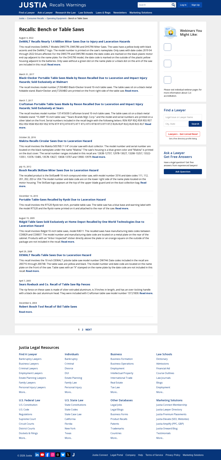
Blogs (159, 382)
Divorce (69, 368)
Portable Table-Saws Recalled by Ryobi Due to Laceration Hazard (62, 199)
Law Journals (163, 377)
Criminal (69, 363)
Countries (115, 433)
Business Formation (121, 359)
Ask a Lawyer (45, 12)
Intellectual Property (121, 373)
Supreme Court (27, 419)
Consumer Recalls (35, 18)
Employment (117, 368)
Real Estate (116, 382)
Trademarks (117, 428)
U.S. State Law (74, 400)
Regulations (25, 414)
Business (116, 354)
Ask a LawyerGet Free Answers (178, 155)
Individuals (72, 354)
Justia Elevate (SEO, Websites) (172, 419)
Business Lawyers (29, 363)
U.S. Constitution (28, 404)
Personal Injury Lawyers (32, 387)
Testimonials (163, 433)
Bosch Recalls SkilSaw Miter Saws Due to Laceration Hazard (58, 170)
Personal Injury (73, 387)
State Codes (71, 409)
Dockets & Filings (28, 433)
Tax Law (115, 387)
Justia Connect (100, 455)
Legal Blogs (117, 409)
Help (140, 455)
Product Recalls (118, 419)
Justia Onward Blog (167, 428)
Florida (68, 423)
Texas (68, 433)
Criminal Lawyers (28, 368)
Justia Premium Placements (171, 414)
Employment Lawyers (31, 373)
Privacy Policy (173, 455)
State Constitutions (75, 404)
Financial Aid (163, 368)
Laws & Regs (103, 12)
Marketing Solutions (141, 12)
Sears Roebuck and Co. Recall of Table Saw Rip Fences (54, 284)
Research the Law (66, 12)
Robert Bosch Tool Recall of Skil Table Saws (48, 306)
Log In (183, 5)
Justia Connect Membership (171, 404)
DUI (67, 373)
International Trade (121, 377)
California (70, 419)
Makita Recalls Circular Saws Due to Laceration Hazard (55, 141)
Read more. (54, 64)
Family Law (71, 382)
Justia (21, 18)
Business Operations (122, 363)
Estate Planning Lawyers (32, 377)
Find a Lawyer (27, 12)
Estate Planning (73, 377)
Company (130, 455)
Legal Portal (116, 455)
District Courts (27, 428)
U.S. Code (24, 409)
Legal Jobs (116, 404)
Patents (114, 423)
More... (22, 392)
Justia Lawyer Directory (169, 409)
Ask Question (183, 171)
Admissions (162, 363)
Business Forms (119, 414)
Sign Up (196, 5)
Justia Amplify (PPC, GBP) (170, 423)
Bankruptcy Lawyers (30, 359)
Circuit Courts (26, 423)
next (89, 329)
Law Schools (85, 12)
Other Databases (121, 400)
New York (70, 428)
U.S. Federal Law (29, 400)
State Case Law (73, 414)
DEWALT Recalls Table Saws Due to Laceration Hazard (55, 255)
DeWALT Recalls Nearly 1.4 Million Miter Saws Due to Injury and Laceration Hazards (74, 41)
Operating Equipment (56, 18)
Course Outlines (165, 373)
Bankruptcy (71, 359)
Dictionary (162, 359)
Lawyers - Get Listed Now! (183, 133)
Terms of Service (154, 455)
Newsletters (120, 12)
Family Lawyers (27, 382)
